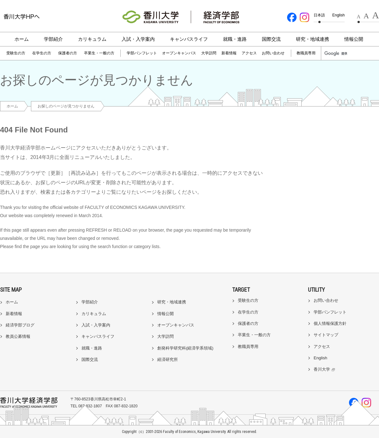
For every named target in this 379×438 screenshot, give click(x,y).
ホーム (22, 39)
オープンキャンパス (179, 53)
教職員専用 (306, 53)
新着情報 (229, 53)
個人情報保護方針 (330, 323)
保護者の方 (67, 53)
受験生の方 (15, 53)
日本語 (319, 15)
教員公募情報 (18, 336)
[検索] (338, 53)
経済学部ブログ (20, 325)
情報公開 (353, 39)
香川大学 (325, 369)
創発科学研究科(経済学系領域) (185, 348)
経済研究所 (167, 359)
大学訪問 (208, 53)
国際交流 (271, 39)
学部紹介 (53, 39)
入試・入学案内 (138, 39)
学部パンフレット (142, 53)
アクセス (249, 53)
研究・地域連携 (312, 39)
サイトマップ (326, 334)
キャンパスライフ (189, 39)
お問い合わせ (273, 53)
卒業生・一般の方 (99, 53)
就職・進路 (235, 39)
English (338, 15)
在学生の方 (41, 53)
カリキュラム (92, 39)
